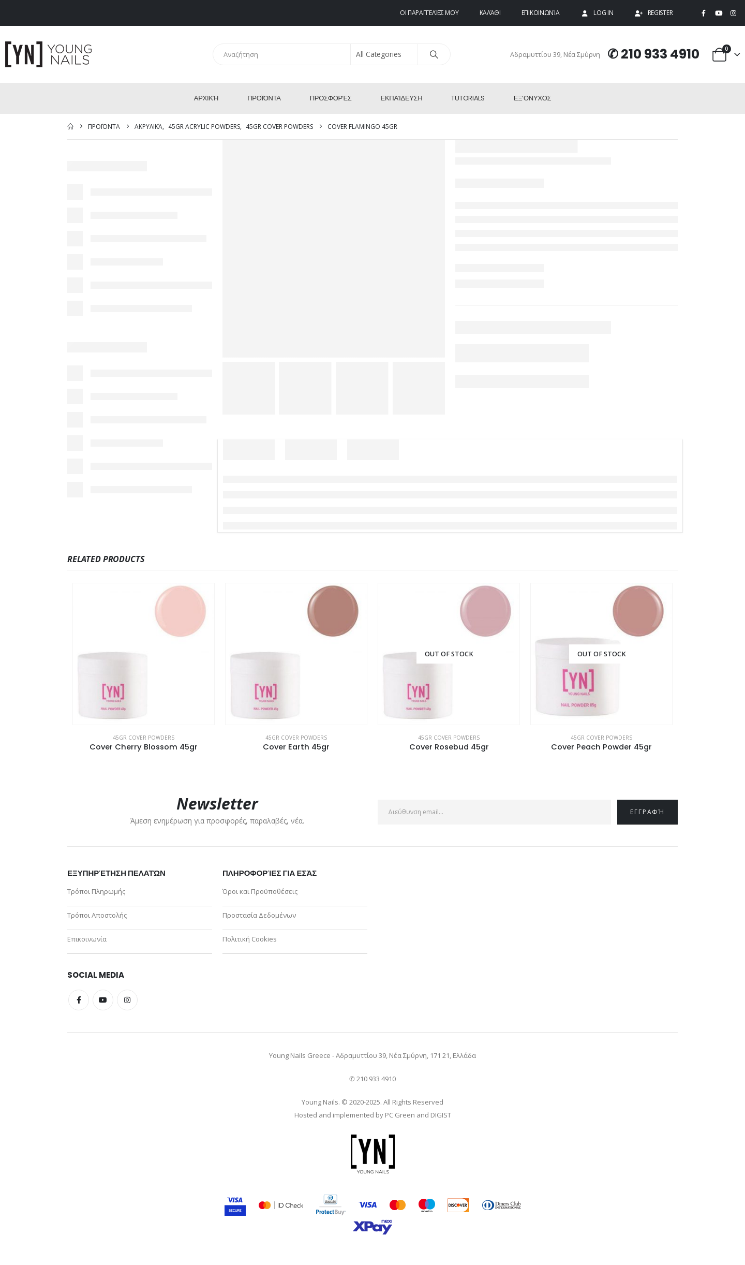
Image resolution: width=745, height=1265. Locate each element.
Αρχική (206, 98)
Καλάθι (490, 12)
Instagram (127, 1000)
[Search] (434, 54)
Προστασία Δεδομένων (259, 915)
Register (653, 12)
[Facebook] (703, 13)
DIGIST (440, 1115)
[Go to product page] (143, 654)
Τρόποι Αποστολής (97, 915)
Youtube (103, 1000)
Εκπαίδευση (402, 98)
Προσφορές (331, 98)
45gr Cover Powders (143, 737)
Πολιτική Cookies (249, 939)
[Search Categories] (384, 54)
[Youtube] (718, 13)
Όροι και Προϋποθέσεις (259, 891)
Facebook (78, 1000)
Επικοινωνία (541, 12)
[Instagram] (733, 13)
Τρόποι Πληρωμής (96, 891)
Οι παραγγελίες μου (429, 12)
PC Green (400, 1115)
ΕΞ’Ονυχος (532, 98)
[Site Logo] (49, 54)
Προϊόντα (264, 98)
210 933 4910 (660, 54)
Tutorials (467, 98)
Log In (596, 12)
